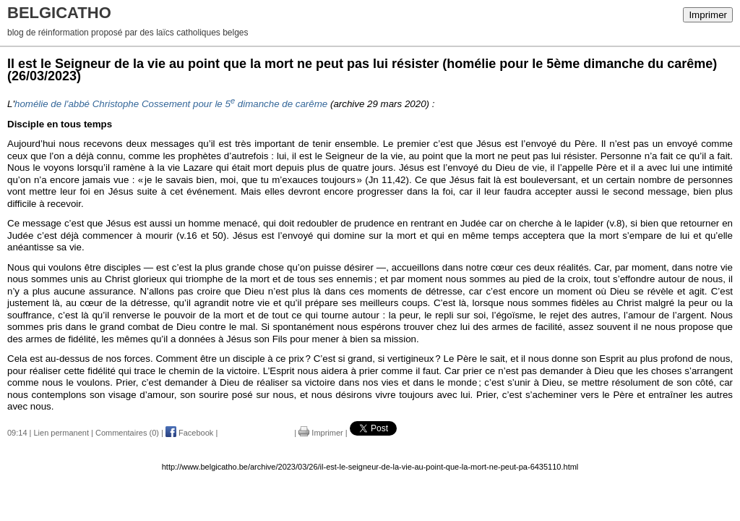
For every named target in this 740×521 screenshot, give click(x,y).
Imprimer (708, 14)
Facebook (189, 432)
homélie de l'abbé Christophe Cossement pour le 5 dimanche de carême (170, 103)
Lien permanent (61, 432)
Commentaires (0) (127, 432)
